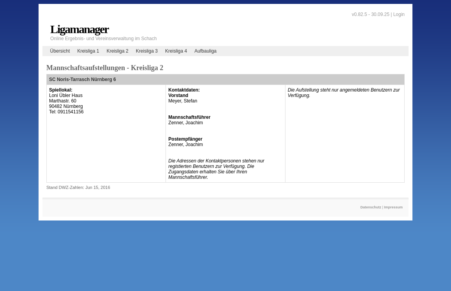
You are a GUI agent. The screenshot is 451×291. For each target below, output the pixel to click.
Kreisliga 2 (118, 51)
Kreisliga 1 (88, 51)
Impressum (393, 207)
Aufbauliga (205, 51)
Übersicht (60, 51)
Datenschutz (370, 207)
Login (399, 14)
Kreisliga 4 (176, 51)
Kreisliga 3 (147, 51)
